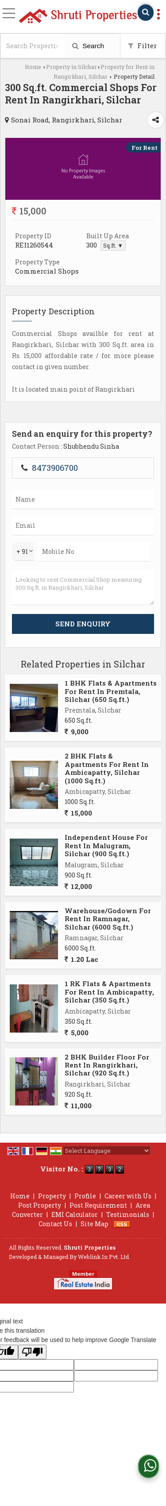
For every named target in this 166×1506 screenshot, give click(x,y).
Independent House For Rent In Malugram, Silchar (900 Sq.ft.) (106, 845)
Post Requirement (98, 1205)
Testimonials (127, 1214)
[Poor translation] (32, 1352)
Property (52, 1196)
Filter (142, 45)
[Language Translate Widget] (107, 1150)
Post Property (39, 1205)
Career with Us (127, 1196)
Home (33, 66)
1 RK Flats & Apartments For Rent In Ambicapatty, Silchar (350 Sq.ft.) (109, 991)
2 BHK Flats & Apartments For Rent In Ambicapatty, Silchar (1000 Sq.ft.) (107, 768)
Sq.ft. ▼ (113, 245)
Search (88, 46)
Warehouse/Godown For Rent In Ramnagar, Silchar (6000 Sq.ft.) (108, 918)
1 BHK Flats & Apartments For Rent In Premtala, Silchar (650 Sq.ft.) (111, 691)
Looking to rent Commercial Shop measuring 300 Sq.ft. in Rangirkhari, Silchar (83, 587)
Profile (85, 1196)
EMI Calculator (74, 1214)
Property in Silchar (71, 66)
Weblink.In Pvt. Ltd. (104, 1256)
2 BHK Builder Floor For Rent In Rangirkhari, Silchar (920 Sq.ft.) (107, 1065)
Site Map (94, 1224)
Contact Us (55, 1224)
